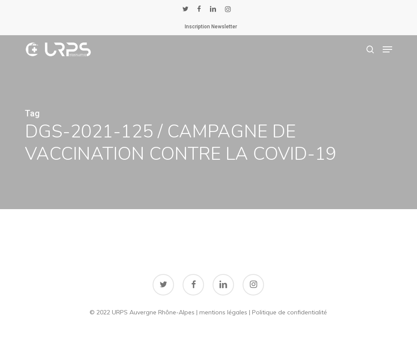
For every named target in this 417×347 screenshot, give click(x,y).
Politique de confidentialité (289, 312)
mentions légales (223, 312)
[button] (387, 49)
